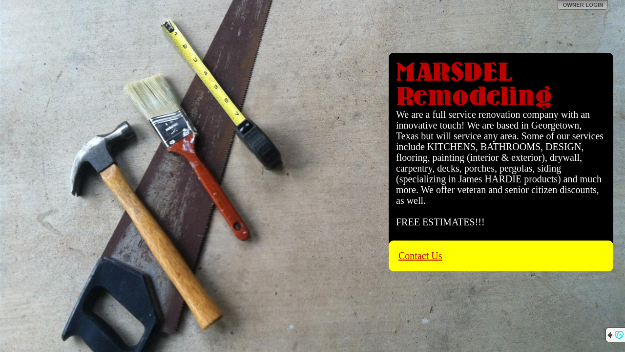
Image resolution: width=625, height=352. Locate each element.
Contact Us (420, 255)
